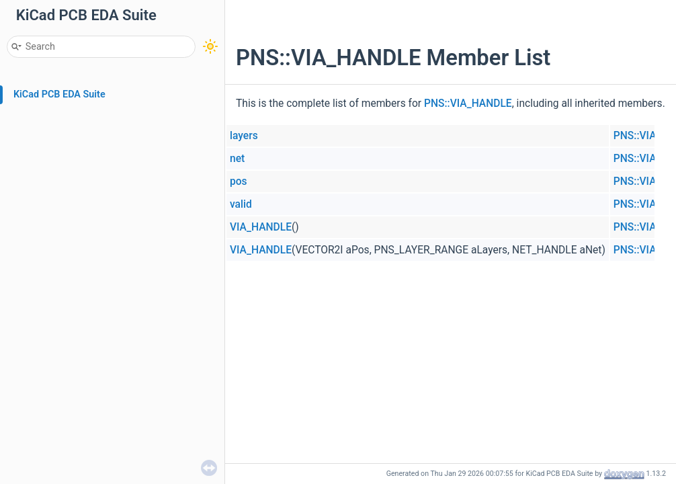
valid (241, 204)
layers (244, 136)
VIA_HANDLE (261, 227)
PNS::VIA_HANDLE (468, 103)
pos (238, 181)
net (237, 159)
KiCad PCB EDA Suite (59, 94)
